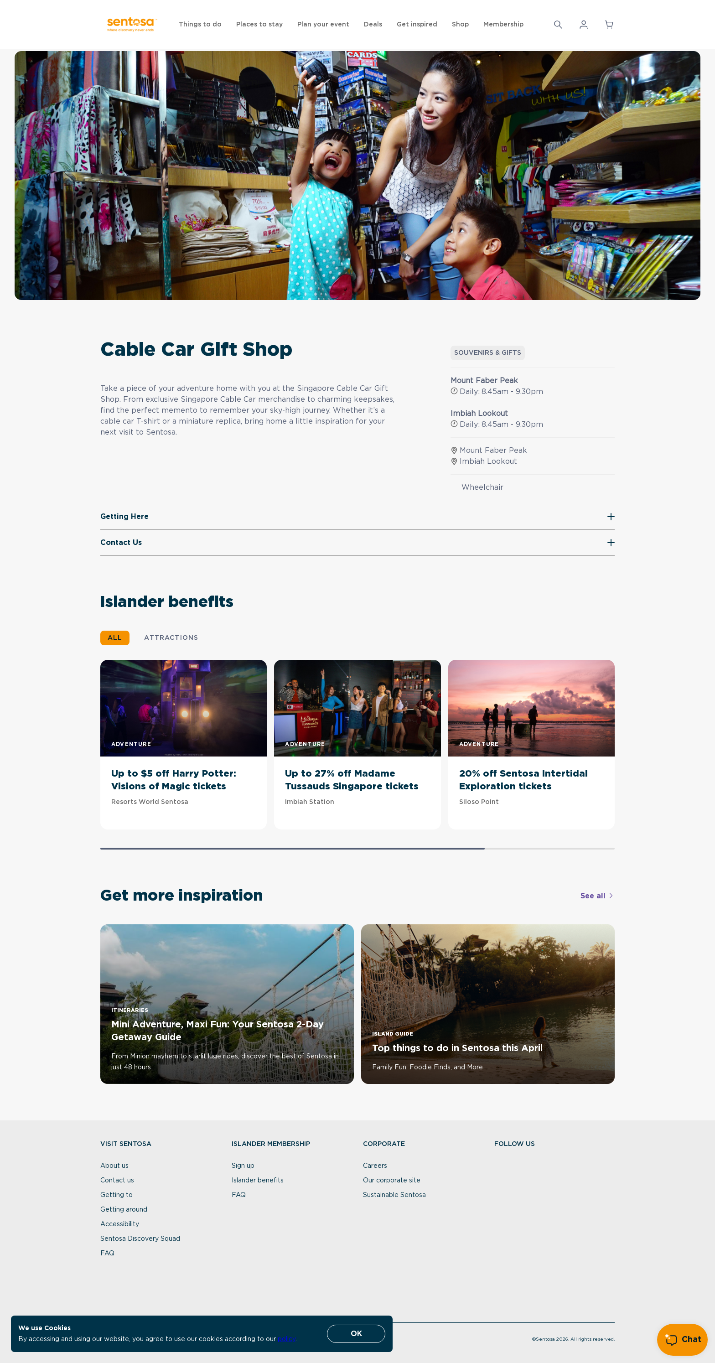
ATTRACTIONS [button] (171, 638)
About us (114, 1166)
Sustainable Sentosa (394, 1195)
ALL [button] (115, 638)
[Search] (558, 24)
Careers (375, 1166)
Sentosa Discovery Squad (140, 1239)
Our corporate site (391, 1180)
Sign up (243, 1166)
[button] (558, 24)
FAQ (107, 1253)
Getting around (123, 1210)
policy (286, 1339)
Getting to (116, 1195)
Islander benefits (258, 1180)
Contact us (117, 1180)
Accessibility (119, 1224)
